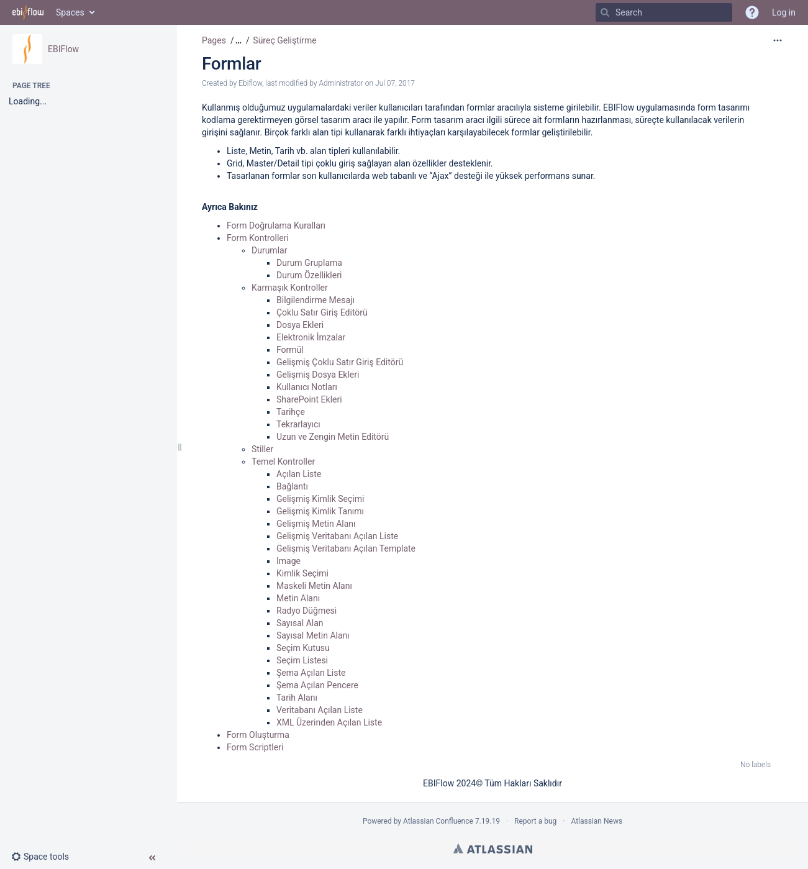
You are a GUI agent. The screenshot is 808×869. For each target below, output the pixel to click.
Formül (290, 350)
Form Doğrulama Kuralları (276, 225)
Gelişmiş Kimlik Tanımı (320, 511)
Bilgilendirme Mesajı (315, 300)
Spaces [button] (70, 12)
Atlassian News (596, 821)
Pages (214, 40)
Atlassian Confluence (438, 821)
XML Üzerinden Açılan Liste (329, 722)
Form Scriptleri (255, 747)
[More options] (777, 40)
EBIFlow (63, 49)
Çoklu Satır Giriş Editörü (322, 312)
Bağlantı (292, 486)
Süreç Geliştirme (284, 40)
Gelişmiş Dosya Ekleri (317, 375)
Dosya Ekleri (300, 325)
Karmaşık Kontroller (290, 288)
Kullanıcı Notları (306, 387)
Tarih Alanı (296, 698)
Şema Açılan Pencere (317, 685)
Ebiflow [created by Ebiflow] (250, 83)
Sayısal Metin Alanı (313, 635)
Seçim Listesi (302, 660)
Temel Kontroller (283, 461)
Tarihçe (290, 412)
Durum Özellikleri (309, 275)
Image (288, 561)
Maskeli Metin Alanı (314, 586)
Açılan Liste (298, 474)
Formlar (231, 63)
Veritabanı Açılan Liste (319, 710)
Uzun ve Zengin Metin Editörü (332, 437)
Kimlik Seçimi (302, 573)
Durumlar (269, 250)
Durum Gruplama (309, 263)
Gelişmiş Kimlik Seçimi (320, 499)
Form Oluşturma (258, 735)
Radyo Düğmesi (306, 611)
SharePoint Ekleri (309, 399)
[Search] (605, 12)
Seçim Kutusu (303, 648)
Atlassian (492, 848)
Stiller (262, 449)
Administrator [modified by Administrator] (341, 83)
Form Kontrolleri (258, 238)
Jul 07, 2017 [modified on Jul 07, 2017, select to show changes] (395, 83)
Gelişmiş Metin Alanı (316, 524)
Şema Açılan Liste (310, 673)
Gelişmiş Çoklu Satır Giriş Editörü (339, 362)
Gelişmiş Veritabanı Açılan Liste (337, 536)
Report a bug (535, 821)
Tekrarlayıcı (298, 424)
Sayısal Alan (300, 623)
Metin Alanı (298, 598)
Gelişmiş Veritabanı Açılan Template (345, 548)
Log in (784, 12)
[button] (45, 856)
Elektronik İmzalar (310, 337)
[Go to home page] (28, 12)
